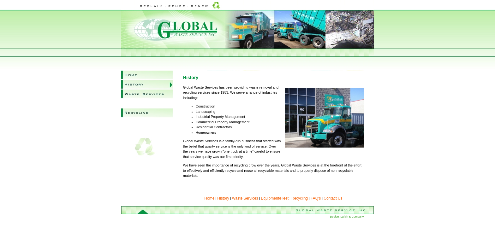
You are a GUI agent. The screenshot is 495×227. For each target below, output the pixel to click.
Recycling (147, 113)
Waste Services (147, 94)
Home (147, 75)
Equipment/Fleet (147, 103)
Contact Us (147, 132)
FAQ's (147, 122)
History (147, 85)
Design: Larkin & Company (347, 216)
